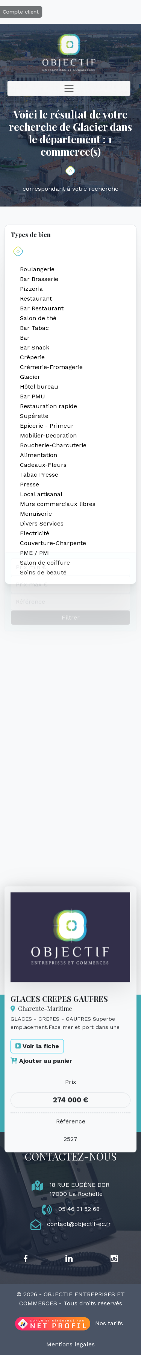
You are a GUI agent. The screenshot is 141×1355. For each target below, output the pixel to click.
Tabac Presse (39, 474)
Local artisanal (41, 494)
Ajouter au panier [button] (41, 1126)
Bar (25, 337)
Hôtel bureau (39, 386)
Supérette (34, 415)
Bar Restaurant (42, 308)
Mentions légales (70, 1344)
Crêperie (32, 357)
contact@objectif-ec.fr (79, 1223)
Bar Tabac (34, 327)
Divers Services (42, 523)
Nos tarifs (109, 1323)
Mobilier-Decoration (48, 435)
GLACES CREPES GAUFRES (59, 1064)
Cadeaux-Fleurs (43, 464)
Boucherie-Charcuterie (53, 445)
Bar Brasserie (39, 279)
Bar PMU (32, 396)
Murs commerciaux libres (58, 503)
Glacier (30, 376)
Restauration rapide (48, 406)
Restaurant (36, 298)
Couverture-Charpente (53, 543)
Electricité (34, 533)
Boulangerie (37, 269)
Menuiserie (36, 513)
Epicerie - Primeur (47, 425)
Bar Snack (34, 347)
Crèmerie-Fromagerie (51, 367)
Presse (29, 484)
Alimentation (38, 455)
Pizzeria (31, 288)
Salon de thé (38, 318)
